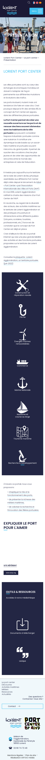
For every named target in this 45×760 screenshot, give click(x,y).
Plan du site (30, 755)
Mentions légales (15, 755)
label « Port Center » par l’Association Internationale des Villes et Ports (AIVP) (22, 185)
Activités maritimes (10, 687)
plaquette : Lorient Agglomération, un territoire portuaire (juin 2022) (21, 260)
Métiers (5, 689)
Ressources (7, 691)
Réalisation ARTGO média (22, 757)
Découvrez (7, 684)
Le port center (8, 682)
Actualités (6, 694)
